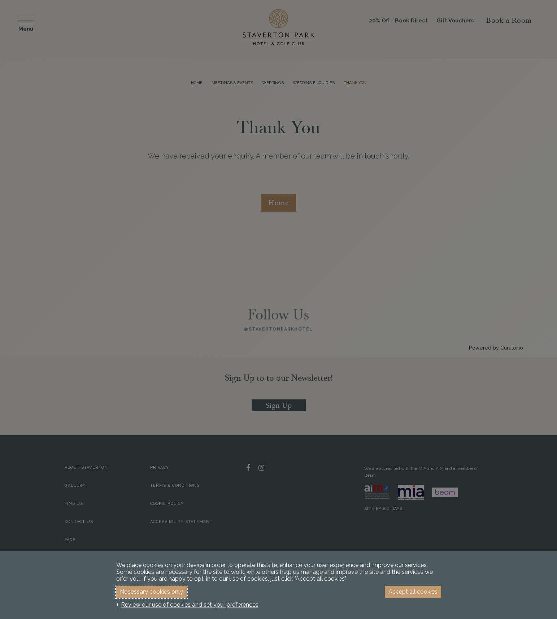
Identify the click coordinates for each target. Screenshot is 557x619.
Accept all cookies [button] (413, 591)
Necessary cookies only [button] (151, 591)
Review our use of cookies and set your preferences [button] (189, 604)
